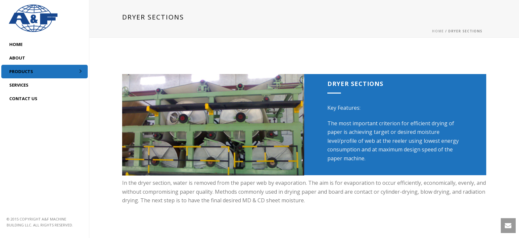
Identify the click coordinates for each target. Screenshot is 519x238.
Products (21, 71)
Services (18, 85)
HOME (16, 44)
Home (438, 31)
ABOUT (17, 58)
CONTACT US (23, 98)
